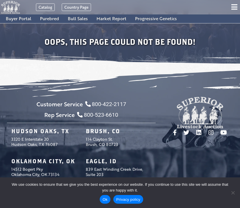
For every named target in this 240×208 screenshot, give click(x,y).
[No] (233, 193)
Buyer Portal (18, 18)
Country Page (76, 7)
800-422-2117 (105, 104)
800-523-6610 (97, 115)
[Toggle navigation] (235, 7)
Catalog (45, 7)
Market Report (111, 18)
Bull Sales (78, 18)
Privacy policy (128, 199)
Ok (105, 199)
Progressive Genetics (156, 18)
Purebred (49, 18)
